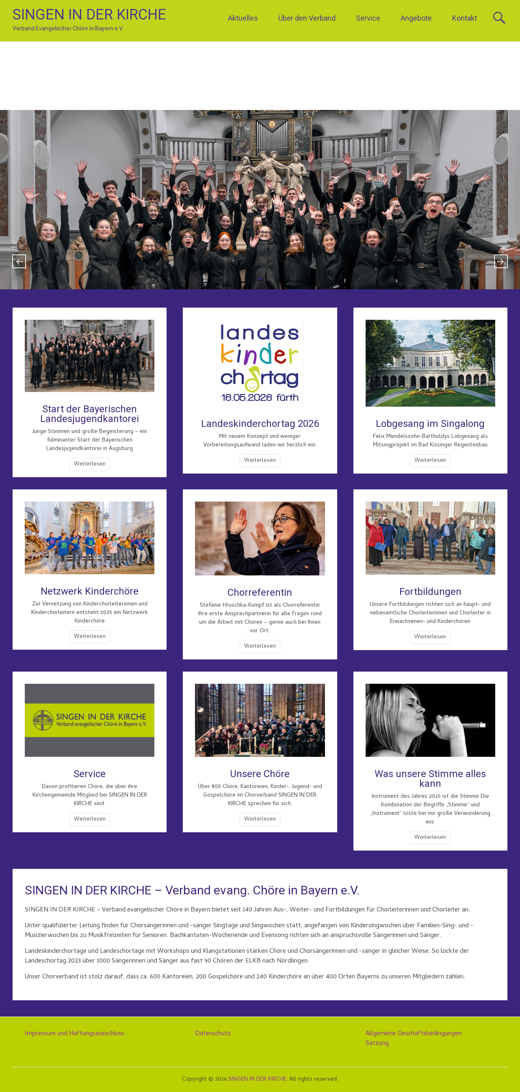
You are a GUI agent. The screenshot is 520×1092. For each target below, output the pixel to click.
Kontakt (464, 18)
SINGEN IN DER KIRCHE (89, 14)
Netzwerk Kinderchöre (90, 591)
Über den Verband (307, 18)
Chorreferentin (260, 592)
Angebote (416, 18)
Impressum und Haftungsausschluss (74, 1034)
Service (368, 18)
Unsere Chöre (260, 774)
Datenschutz (213, 1034)
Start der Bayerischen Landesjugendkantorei (89, 413)
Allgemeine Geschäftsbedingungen (414, 1034)
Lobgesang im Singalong (430, 423)
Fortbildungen (430, 591)
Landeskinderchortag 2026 (260, 423)
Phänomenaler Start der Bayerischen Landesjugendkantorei (260, 199)
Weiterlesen (90, 464)
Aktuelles (243, 18)
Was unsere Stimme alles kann (430, 778)
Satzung (377, 1043)
